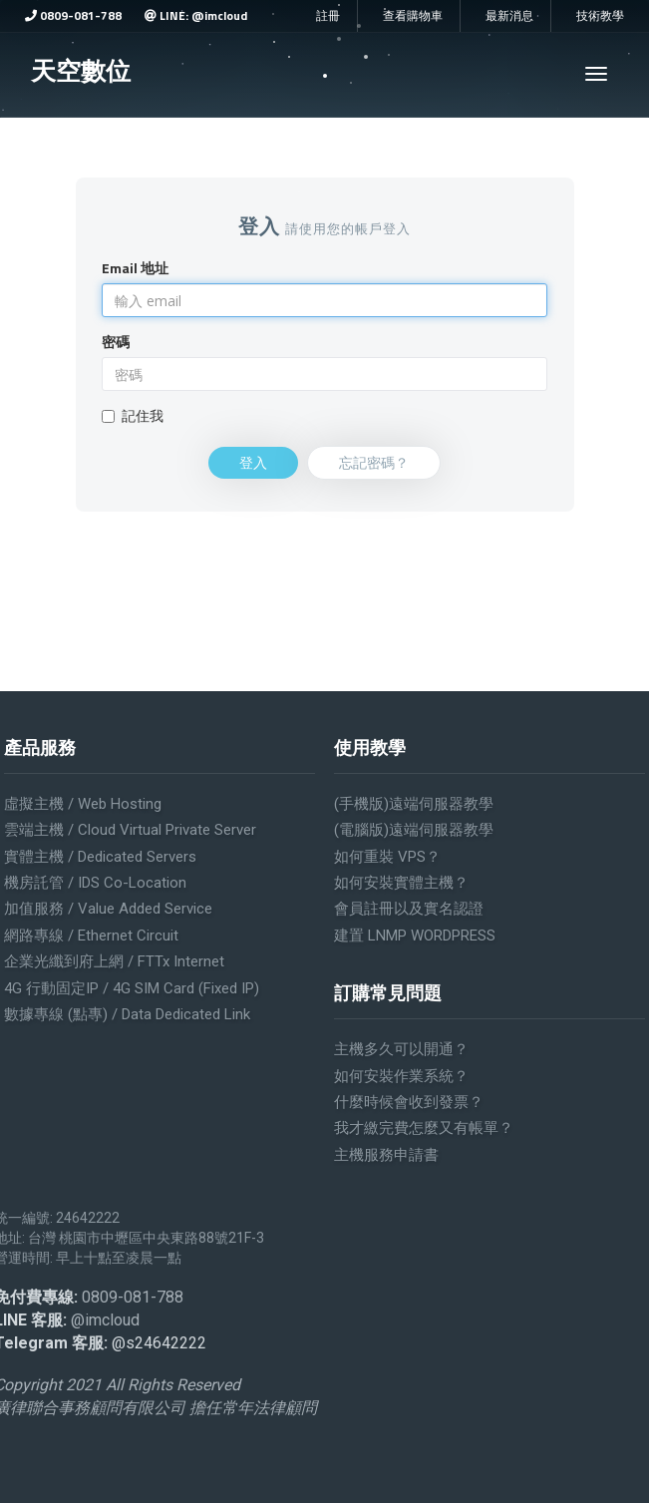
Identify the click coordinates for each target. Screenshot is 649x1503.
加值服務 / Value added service (108, 909)
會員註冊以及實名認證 (409, 909)
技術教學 (600, 16)
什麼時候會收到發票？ (409, 1102)
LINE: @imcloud (196, 15)
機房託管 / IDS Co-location (95, 883)
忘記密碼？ (374, 462)
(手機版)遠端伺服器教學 (413, 804)
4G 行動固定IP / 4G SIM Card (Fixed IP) (131, 988)
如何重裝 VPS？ (387, 857)
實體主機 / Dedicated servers (100, 857)
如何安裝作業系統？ (401, 1076)
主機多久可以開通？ (401, 1049)
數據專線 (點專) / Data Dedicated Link (127, 1014)
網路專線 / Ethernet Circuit (91, 935)
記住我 (132, 416)
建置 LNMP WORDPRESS (414, 935)
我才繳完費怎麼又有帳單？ (423, 1128)
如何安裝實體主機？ (401, 883)
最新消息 (509, 16)
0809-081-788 (73, 15)
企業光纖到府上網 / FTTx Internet (114, 961)
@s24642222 (159, 1342)
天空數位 (81, 71)
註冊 (328, 16)
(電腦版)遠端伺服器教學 (413, 830)
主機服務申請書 (386, 1155)
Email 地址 (135, 268)
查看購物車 (413, 16)
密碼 (116, 342)
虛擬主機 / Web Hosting (83, 804)
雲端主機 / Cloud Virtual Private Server (130, 830)
